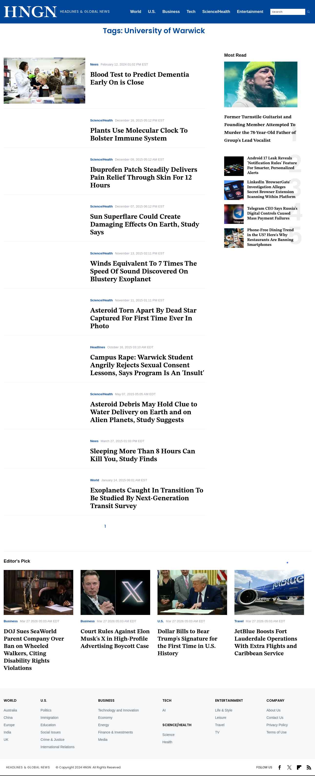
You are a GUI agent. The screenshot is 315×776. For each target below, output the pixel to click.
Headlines (97, 347)
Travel (239, 621)
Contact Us (274, 718)
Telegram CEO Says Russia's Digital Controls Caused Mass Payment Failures (272, 213)
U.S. (152, 12)
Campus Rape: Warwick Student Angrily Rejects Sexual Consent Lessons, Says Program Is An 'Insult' (147, 365)
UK (6, 740)
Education (48, 725)
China (8, 718)
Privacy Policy (277, 725)
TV (217, 732)
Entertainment (250, 12)
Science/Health (216, 12)
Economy (105, 718)
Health (167, 742)
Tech (191, 12)
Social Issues (51, 732)
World (135, 12)
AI (164, 710)
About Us (273, 710)
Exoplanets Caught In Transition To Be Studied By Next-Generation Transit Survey (146, 498)
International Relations (57, 747)
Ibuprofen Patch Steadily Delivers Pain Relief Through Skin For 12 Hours (143, 178)
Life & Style (223, 710)
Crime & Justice (52, 740)
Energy (103, 725)
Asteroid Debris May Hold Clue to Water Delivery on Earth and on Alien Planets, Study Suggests (143, 412)
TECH (166, 700)
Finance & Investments (115, 732)
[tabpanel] (42, 622)
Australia (10, 710)
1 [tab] (287, 562)
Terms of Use (276, 732)
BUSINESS (106, 700)
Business (171, 12)
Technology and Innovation (118, 710)
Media (102, 740)
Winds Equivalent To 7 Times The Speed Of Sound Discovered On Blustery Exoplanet (143, 272)
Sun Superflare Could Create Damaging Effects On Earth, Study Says (144, 225)
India (7, 732)
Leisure (220, 718)
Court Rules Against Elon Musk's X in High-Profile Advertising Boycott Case (115, 639)
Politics (46, 710)
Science (168, 735)
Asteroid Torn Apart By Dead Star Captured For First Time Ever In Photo (143, 318)
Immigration (49, 718)
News (94, 64)
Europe (9, 725)
